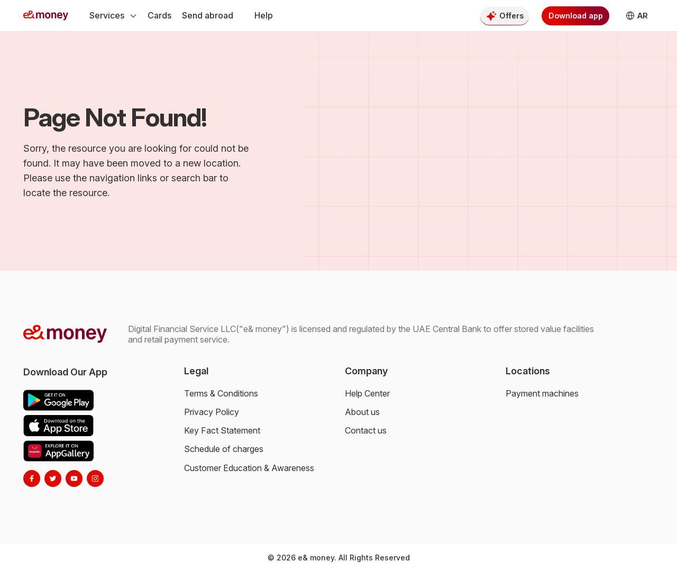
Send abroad (207, 16)
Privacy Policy (211, 412)
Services (113, 16)
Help (263, 16)
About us (362, 412)
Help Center (367, 393)
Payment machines (542, 393)
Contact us (366, 430)
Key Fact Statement (222, 430)
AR (631, 16)
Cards (159, 16)
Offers (511, 15)
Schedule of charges (223, 449)
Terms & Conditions (221, 393)
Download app (575, 15)
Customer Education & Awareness (249, 468)
